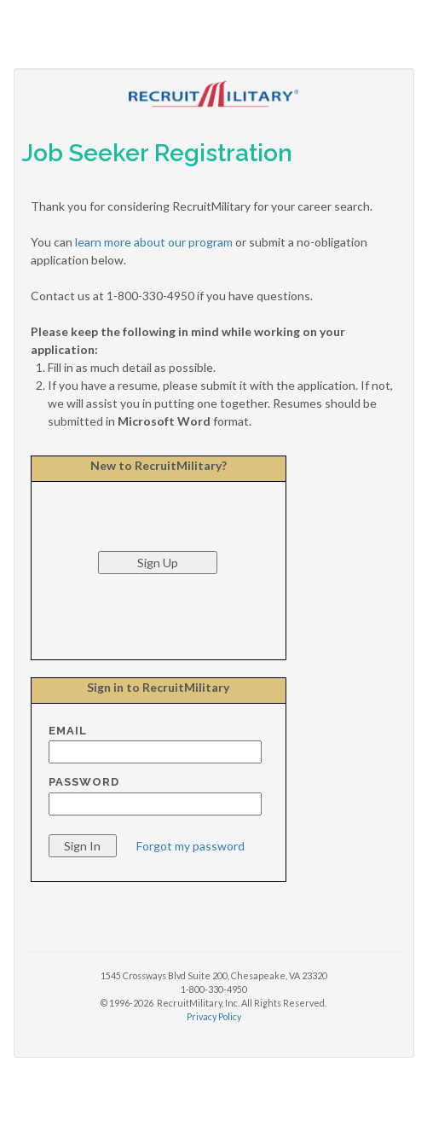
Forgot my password (190, 846)
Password (84, 781)
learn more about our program (154, 242)
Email (68, 730)
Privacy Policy (214, 1016)
